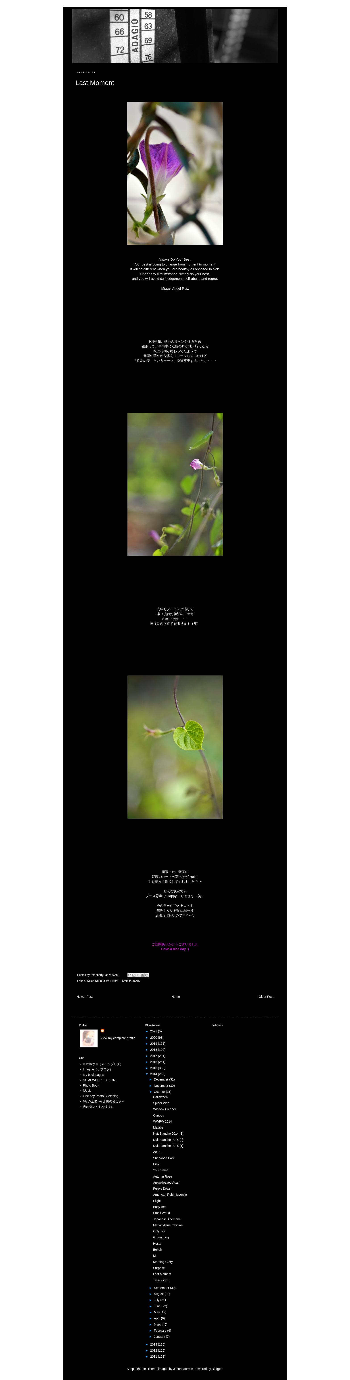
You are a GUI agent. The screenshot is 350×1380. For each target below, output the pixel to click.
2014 (154, 1074)
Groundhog (161, 1237)
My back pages (93, 1074)
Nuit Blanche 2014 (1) (168, 1146)
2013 (154, 1344)
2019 (154, 1043)
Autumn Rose (162, 1176)
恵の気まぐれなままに (98, 1106)
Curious (158, 1115)
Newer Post (85, 996)
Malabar (159, 1127)
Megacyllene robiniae (168, 1225)
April (157, 1318)
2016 (154, 1062)
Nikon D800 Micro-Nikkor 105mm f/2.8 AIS (113, 981)
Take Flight (160, 1280)
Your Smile (160, 1170)
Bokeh (157, 1249)
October (160, 1091)
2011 (154, 1356)
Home (175, 996)
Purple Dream (162, 1188)
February (160, 1330)
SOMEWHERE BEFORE (100, 1080)
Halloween (160, 1097)
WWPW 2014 (162, 1121)
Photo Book (91, 1085)
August (159, 1294)
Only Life (159, 1231)
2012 (154, 1350)
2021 (154, 1031)
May (157, 1312)
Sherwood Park (164, 1158)
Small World (161, 1213)
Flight (157, 1201)
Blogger (217, 1369)
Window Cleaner (164, 1109)
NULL (87, 1090)
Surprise (159, 1268)
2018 (154, 1049)
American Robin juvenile (170, 1194)
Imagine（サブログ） (98, 1069)
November (161, 1085)
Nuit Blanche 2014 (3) (168, 1133)
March (158, 1324)
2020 (154, 1037)
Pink (156, 1164)
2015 (154, 1068)
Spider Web (161, 1103)
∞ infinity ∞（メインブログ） (103, 1064)
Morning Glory (163, 1262)
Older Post (266, 996)
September (162, 1288)
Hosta (157, 1243)
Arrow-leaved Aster (166, 1182)
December (161, 1079)
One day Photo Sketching (101, 1096)
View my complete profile (118, 1038)
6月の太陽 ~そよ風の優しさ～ (104, 1101)
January (160, 1336)
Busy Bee (160, 1207)
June (157, 1306)
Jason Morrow (183, 1369)
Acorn (157, 1152)
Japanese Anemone (167, 1219)
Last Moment (162, 1274)
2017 (154, 1056)
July (157, 1300)
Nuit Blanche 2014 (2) (168, 1140)
